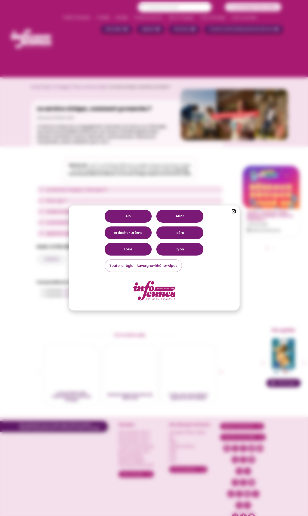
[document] (154, 258)
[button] (233, 211)
